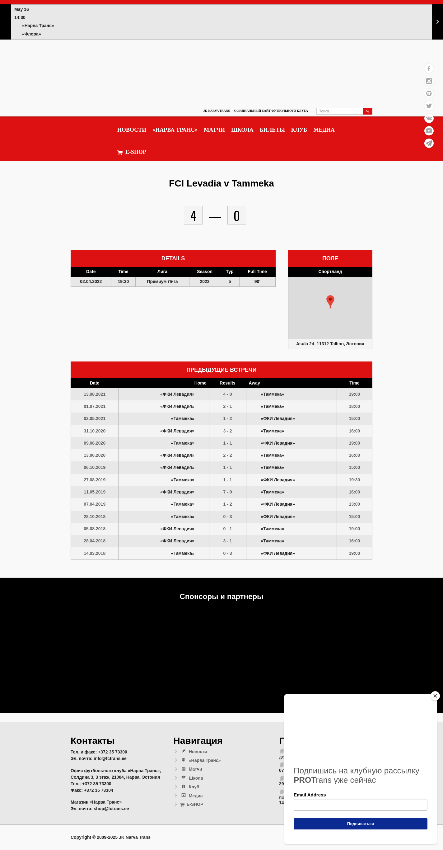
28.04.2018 (94, 540)
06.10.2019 (94, 467)
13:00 (354, 504)
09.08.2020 (94, 443)
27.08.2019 (94, 479)
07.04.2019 (94, 504)
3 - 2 (227, 430)
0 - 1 (227, 528)
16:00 (354, 430)
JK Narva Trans (216, 110)
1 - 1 (227, 443)
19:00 (354, 394)
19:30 (354, 479)
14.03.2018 (94, 553)
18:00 (354, 406)
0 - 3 (227, 516)
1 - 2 (227, 418)
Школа (242, 130)
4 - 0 (227, 394)
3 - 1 (227, 540)
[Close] (435, 696)
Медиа (323, 130)
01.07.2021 (94, 406)
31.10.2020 (94, 430)
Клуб (299, 130)
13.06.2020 (94, 455)
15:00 (354, 418)
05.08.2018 (94, 528)
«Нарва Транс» (175, 130)
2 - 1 (227, 406)
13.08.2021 (94, 394)
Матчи (214, 130)
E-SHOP (131, 152)
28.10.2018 (94, 516)
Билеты (272, 130)
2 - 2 (227, 455)
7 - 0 (227, 491)
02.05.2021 (94, 418)
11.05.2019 (94, 491)
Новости (131, 130)
